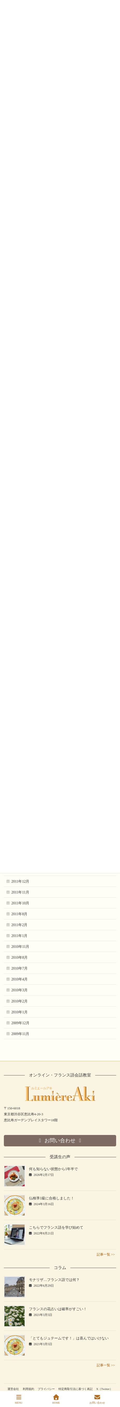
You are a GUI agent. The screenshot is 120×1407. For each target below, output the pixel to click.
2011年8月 (19, 914)
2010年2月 (19, 1001)
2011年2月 (19, 925)
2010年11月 (20, 947)
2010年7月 (19, 968)
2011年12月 (20, 881)
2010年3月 (19, 990)
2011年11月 (20, 892)
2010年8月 (19, 957)
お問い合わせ (97, 1399)
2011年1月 (19, 936)
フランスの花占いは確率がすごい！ (58, 1309)
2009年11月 (20, 1034)
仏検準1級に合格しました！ (51, 1198)
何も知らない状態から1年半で (53, 1169)
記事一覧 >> (106, 1254)
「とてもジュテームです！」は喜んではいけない (69, 1338)
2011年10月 (20, 903)
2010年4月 (19, 979)
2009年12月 (20, 1023)
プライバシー (46, 1388)
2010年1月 (19, 1012)
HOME (56, 1399)
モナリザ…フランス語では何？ (54, 1280)
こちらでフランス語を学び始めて (56, 1227)
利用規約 (28, 1388)
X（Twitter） (104, 1388)
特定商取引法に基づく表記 (75, 1388)
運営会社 (13, 1388)
